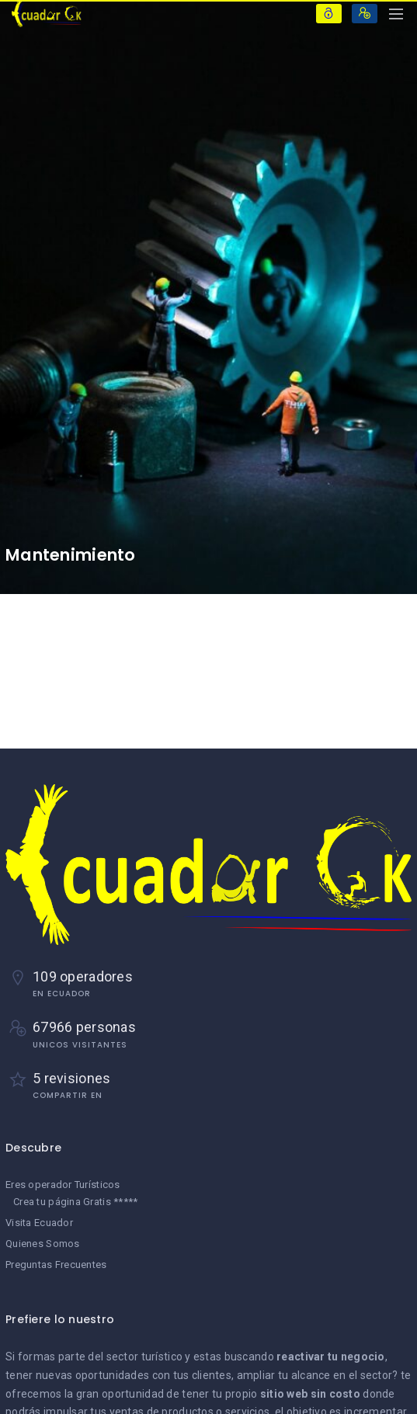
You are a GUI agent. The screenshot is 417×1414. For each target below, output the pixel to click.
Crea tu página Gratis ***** (75, 1201)
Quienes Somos (42, 1243)
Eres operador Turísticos (62, 1184)
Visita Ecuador (39, 1222)
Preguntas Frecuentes (56, 1264)
